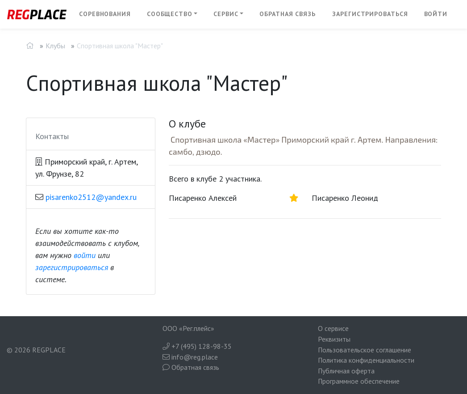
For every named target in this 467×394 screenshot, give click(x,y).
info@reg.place (190, 356)
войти (85, 255)
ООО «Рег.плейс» (188, 328)
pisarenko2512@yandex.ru (91, 197)
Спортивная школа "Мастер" (120, 45)
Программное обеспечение (359, 381)
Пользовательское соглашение (364, 349)
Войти (436, 14)
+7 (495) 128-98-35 (197, 346)
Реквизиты (334, 339)
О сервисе (333, 328)
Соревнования (105, 14)
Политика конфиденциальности (366, 360)
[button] (172, 14)
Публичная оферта (346, 370)
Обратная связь (287, 14)
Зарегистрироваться (370, 14)
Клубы (55, 45)
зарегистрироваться (71, 267)
